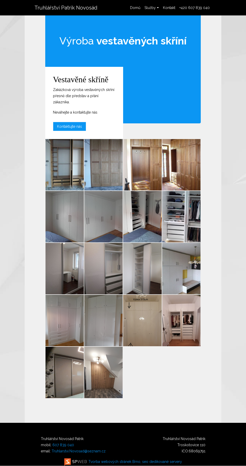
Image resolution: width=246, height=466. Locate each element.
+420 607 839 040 (194, 8)
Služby (150, 8)
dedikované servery (165, 462)
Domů (135, 8)
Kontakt (169, 8)
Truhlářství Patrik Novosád (65, 8)
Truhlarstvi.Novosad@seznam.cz (79, 451)
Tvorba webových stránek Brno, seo (106, 462)
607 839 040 (63, 445)
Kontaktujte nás (69, 126)
